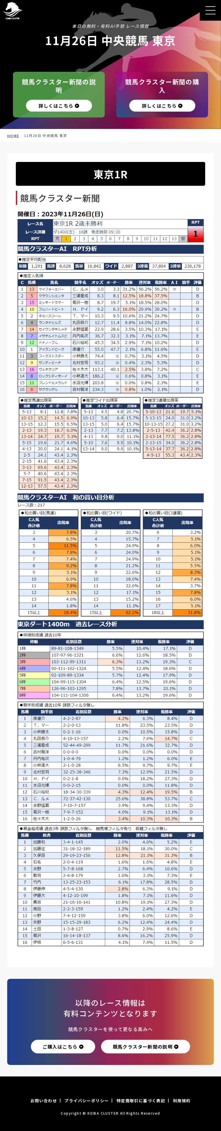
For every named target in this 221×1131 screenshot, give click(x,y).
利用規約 (182, 1101)
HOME (13, 135)
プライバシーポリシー (86, 1101)
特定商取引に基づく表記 (141, 1101)
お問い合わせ (44, 1101)
